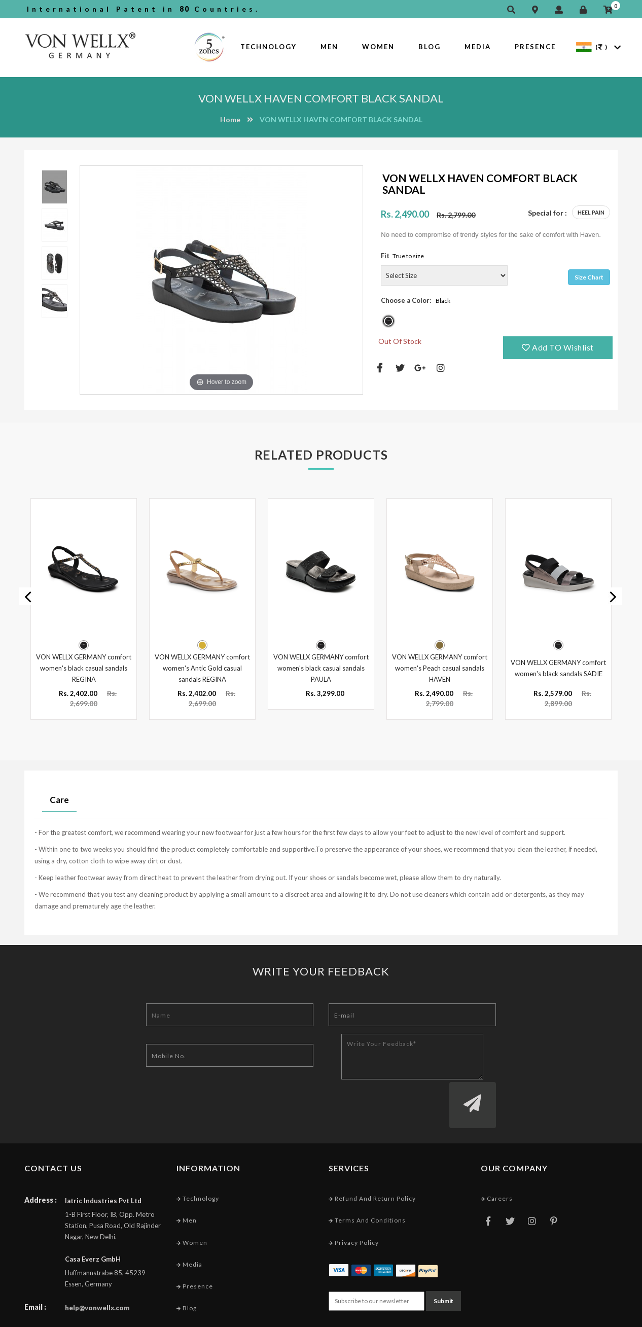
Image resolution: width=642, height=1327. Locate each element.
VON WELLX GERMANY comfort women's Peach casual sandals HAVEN (439, 667)
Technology (268, 47)
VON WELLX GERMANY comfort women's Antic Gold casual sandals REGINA (202, 667)
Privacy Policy (354, 1202)
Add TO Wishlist (558, 347)
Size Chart (589, 277)
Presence (535, 47)
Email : (35, 1267)
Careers (497, 1159)
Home (230, 119)
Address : (40, 1160)
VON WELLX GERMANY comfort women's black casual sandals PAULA (321, 667)
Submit (443, 1260)
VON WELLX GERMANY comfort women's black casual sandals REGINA (83, 667)
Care (59, 798)
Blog (429, 47)
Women (378, 47)
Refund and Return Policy (372, 1159)
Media (478, 47)
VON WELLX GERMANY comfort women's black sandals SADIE (558, 667)
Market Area (199, 1290)
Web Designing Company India (568, 1316)
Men (329, 47)
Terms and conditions (367, 1180)
